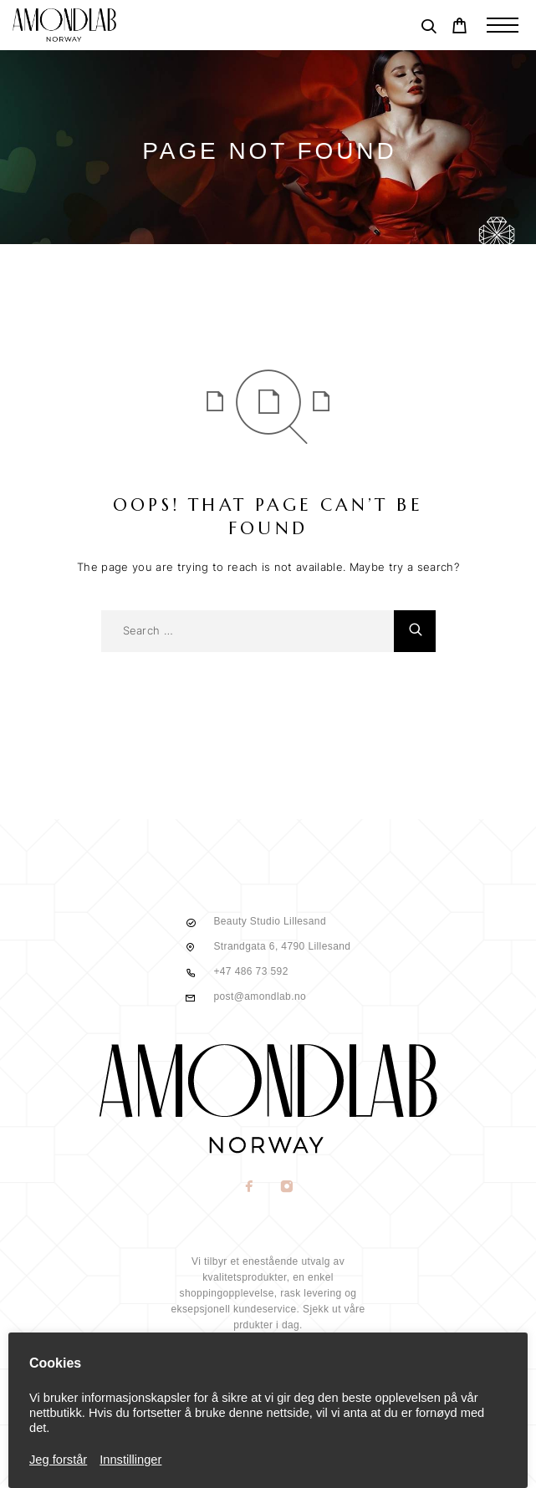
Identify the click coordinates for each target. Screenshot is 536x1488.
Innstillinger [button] (130, 1459)
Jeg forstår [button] (58, 1459)
